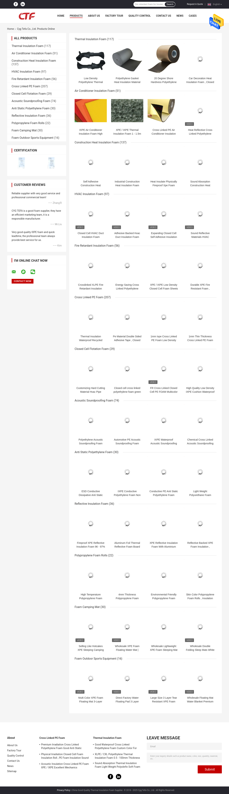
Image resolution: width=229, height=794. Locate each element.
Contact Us (163, 15)
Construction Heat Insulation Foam (34, 60)
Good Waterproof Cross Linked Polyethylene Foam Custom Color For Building (116, 747)
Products (76, 15)
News (179, 15)
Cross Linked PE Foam (26, 86)
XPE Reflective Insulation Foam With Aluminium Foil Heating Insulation (164, 546)
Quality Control (139, 15)
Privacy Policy (63, 790)
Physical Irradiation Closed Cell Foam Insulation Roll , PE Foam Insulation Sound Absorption (65, 756)
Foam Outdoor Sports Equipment (32, 137)
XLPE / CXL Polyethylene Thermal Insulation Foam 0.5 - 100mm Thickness (117, 756)
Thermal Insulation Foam (27, 46)
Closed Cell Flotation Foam (29, 93)
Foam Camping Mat (24, 130)
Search (170, 4)
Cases (193, 15)
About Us (94, 15)
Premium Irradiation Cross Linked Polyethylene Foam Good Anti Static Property (61, 747)
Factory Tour (114, 15)
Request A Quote (195, 4)
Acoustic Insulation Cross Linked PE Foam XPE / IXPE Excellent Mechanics (65, 765)
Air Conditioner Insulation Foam (32, 53)
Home (60, 15)
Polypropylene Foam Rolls (28, 123)
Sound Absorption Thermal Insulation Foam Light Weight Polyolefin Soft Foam (117, 765)
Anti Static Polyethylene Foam (31, 108)
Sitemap (11, 771)
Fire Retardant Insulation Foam (31, 79)
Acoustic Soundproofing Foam (31, 101)
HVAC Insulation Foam (26, 71)
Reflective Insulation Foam (28, 115)
